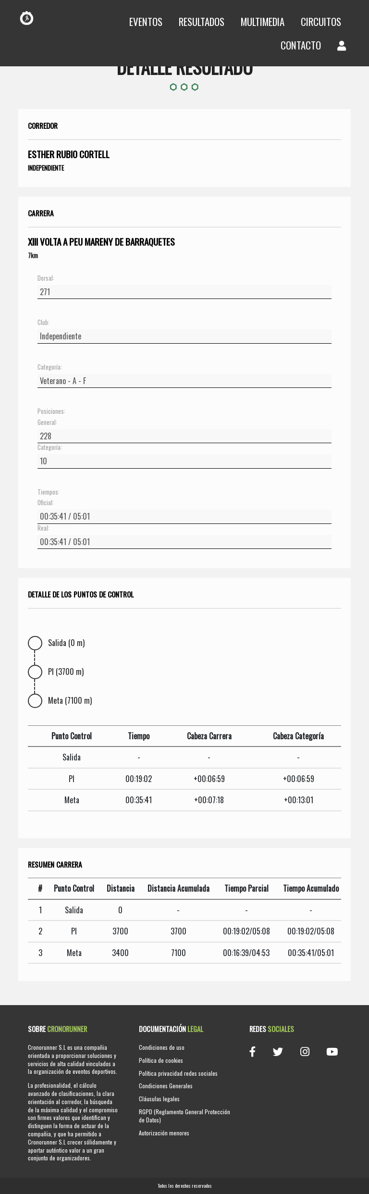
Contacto (301, 44)
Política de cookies (161, 1060)
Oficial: (45, 502)
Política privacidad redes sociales (178, 1073)
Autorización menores (164, 1133)
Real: (43, 528)
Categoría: (49, 367)
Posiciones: (51, 411)
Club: (43, 322)
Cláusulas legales (159, 1098)
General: (47, 422)
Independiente (46, 168)
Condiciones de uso (161, 1047)
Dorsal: (45, 278)
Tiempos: (48, 492)
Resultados (201, 21)
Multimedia (262, 21)
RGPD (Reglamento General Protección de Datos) (184, 1115)
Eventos (145, 21)
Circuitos (321, 21)
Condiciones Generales (166, 1086)
